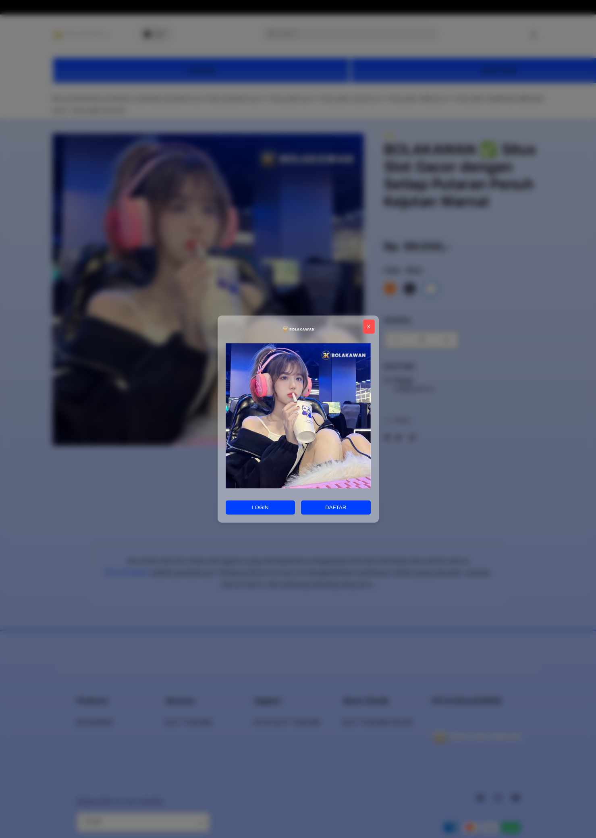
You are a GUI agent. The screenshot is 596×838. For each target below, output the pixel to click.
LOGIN (260, 507)
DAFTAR (335, 507)
